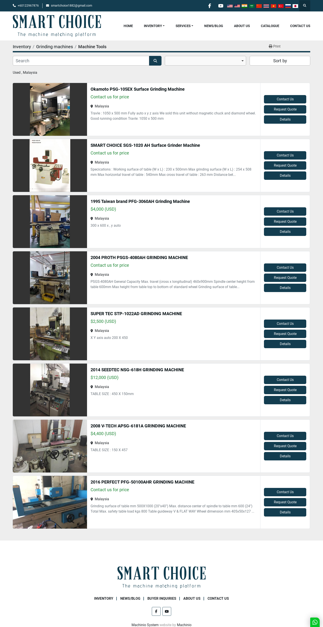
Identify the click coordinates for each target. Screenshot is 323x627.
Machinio (184, 625)
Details (285, 119)
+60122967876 (28, 5)
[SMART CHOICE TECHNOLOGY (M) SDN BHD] (161, 577)
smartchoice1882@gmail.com (71, 5)
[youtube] (220, 5)
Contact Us (300, 26)
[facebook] (209, 5)
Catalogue (270, 26)
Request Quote (285, 109)
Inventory (153, 26)
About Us (242, 26)
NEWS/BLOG (213, 26)
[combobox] (205, 61)
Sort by (280, 60)
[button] (154, 26)
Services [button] (183, 26)
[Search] (81, 61)
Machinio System (145, 625)
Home (128, 26)
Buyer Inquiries (161, 598)
